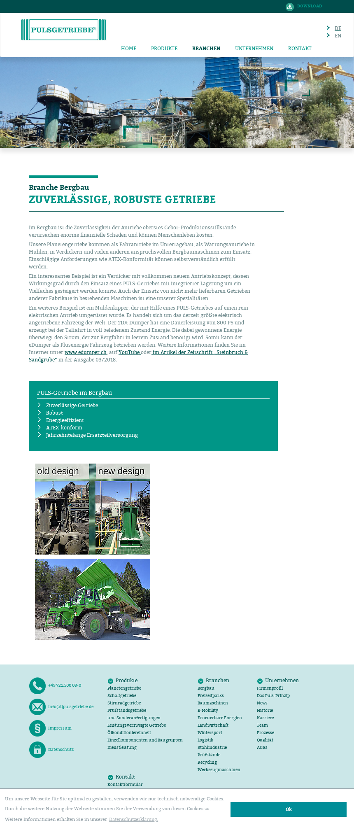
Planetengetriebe (124, 688)
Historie (265, 710)
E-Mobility (208, 710)
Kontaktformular (125, 784)
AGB (262, 747)
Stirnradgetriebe (124, 703)
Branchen (217, 680)
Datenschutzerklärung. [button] (133, 819)
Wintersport (210, 732)
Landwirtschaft (213, 725)
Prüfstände (209, 755)
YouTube (130, 352)
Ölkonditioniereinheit (129, 732)
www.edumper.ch (86, 352)
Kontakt (300, 48)
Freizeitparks (211, 695)
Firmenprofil (270, 688)
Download (309, 6)
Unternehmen (254, 48)
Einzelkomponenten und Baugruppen (145, 740)
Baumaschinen (213, 703)
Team (262, 725)
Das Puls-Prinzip (273, 695)
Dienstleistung (122, 747)
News (262, 703)
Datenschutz (51, 749)
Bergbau (206, 688)
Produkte (164, 48)
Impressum (50, 728)
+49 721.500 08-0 (55, 685)
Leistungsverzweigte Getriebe (136, 725)
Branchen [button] (206, 48)
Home (128, 48)
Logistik (205, 740)
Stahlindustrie (212, 747)
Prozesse (265, 732)
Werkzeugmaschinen (219, 769)
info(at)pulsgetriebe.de (61, 707)
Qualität (265, 740)
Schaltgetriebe (121, 695)
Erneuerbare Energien (220, 717)
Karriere (265, 717)
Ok (288, 809)
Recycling (207, 762)
